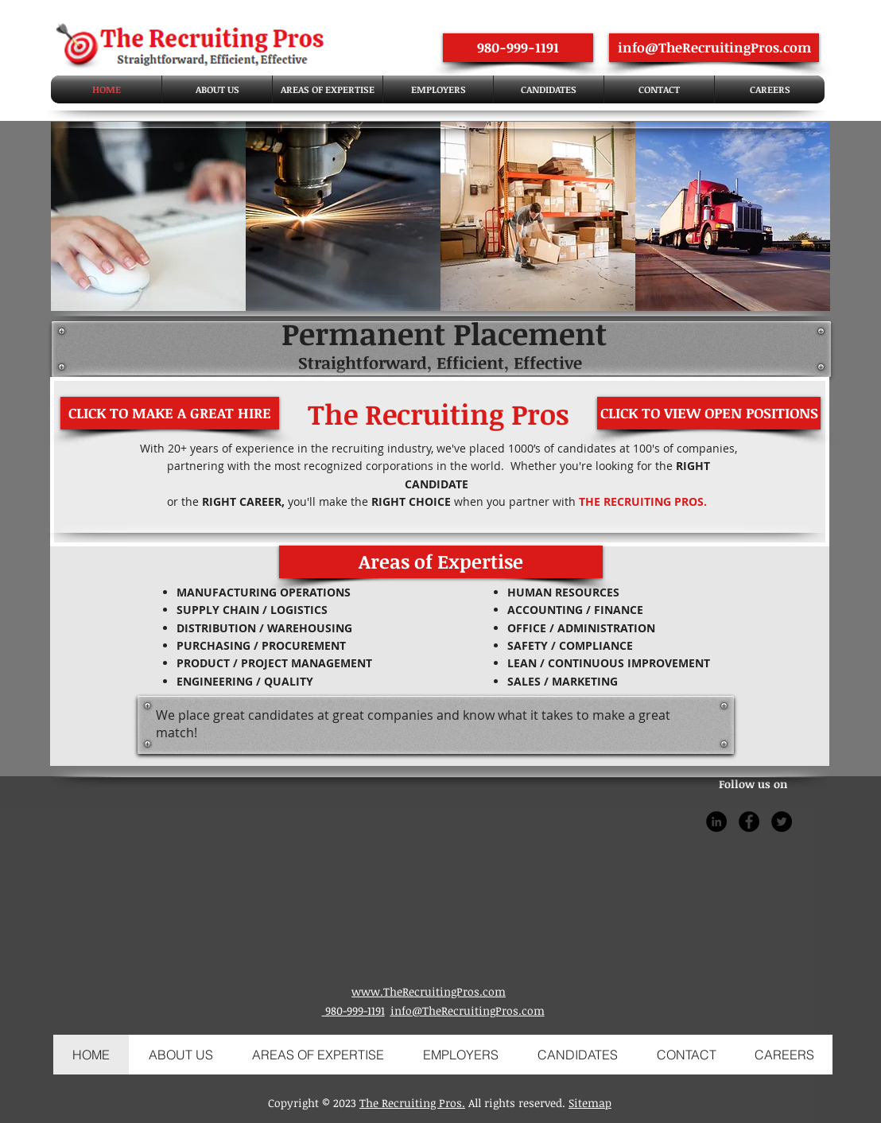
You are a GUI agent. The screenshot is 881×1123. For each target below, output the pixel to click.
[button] (441, 562)
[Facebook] (749, 821)
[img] (148, 216)
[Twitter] (781, 821)
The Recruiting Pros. (412, 1102)
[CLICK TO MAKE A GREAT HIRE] (169, 413)
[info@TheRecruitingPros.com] (714, 47)
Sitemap (590, 1102)
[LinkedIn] (716, 821)
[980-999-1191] (518, 47)
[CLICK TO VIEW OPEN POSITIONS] (709, 413)
